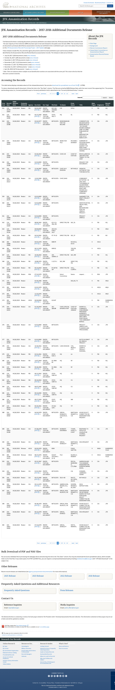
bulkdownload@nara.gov (84, 559)
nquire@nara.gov (14, 608)
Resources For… (27, 643)
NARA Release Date (15, 103)
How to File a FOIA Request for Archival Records (47, 662)
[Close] (113, 673)
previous (43, 93)
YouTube (60, 676)
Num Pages (94, 104)
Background (94, 46)
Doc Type (46, 105)
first (38, 93)
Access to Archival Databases (8, 657)
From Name (73, 104)
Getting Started (44, 646)
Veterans (24, 656)
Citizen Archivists (89, 3)
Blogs (63, 676)
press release (31, 55)
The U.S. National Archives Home (24, 5)
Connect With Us (58, 673)
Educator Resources (57, 12)
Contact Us (109, 3)
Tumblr (57, 676)
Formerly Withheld (24, 104)
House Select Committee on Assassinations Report (99, 51)
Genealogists (25, 646)
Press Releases (66, 590)
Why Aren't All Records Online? (46, 659)
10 (62, 93)
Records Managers (27, 654)
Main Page (93, 43)
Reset (110, 97)
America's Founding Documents (103, 12)
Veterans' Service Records (34, 12)
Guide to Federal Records (47, 652)
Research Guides (46, 643)
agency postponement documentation (41, 571)
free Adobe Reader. (22, 625)
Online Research (9, 643)
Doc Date (38, 105)
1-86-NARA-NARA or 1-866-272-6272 (57, 687)
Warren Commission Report (98, 48)
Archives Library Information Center (10, 661)
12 (67, 93)
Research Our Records (12, 12)
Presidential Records (8, 655)
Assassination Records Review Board (99, 55)
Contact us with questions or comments (12, 635)
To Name (63, 105)
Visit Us (80, 12)
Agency (30, 105)
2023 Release (38, 576)
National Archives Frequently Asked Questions (48, 649)
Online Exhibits (7, 664)
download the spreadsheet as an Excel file (65, 85)
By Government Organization (10, 650)
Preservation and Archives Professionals (29, 651)
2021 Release (94, 576)
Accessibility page (44, 627)
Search (110, 6)
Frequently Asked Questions (17, 590)
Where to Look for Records (47, 656)
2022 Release (66, 576)
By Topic (5, 646)
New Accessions (63, 648)
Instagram (55, 676)
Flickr (66, 676)
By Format (5, 648)
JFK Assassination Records (28, 23)
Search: (80, 97)
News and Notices (64, 646)
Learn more (99, 687)
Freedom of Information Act (62, 683)
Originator (100, 105)
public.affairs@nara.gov (71, 608)
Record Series (107, 104)
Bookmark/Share (100, 3)
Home (4, 23)
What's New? (63, 643)
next (73, 93)
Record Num (9, 104)
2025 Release (10, 576)
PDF (36, 110)
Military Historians (26, 648)
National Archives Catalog (10, 652)
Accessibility (42, 683)
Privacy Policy (50, 683)
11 (64, 93)
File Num (54, 105)
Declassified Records (46, 654)
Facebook (49, 676)
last (77, 93)
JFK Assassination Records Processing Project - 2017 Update (25, 48)
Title (80, 105)
